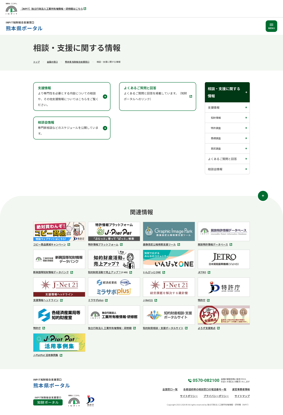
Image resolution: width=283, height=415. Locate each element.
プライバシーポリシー (216, 396)
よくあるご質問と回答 (222, 159)
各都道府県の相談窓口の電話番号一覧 (204, 389)
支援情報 (213, 107)
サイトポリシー (189, 396)
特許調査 (216, 128)
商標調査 (216, 138)
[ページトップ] (263, 196)
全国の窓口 (52, 61)
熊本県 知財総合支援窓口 (77, 61)
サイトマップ (242, 396)
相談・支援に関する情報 (224, 92)
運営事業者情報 (241, 389)
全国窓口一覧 (170, 389)
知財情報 (216, 117)
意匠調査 (216, 148)
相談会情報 (215, 169)
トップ (36, 61)
